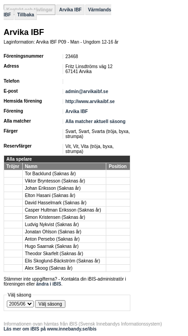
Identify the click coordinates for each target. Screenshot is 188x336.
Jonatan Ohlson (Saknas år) (53, 231)
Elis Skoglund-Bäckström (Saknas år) (62, 260)
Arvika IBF (70, 9)
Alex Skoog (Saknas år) (49, 268)
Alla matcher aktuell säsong (95, 121)
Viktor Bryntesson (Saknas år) (55, 180)
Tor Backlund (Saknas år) (50, 173)
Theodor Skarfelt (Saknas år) (54, 253)
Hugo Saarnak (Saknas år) (52, 246)
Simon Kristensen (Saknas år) (55, 217)
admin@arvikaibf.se (86, 91)
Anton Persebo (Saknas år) (52, 239)
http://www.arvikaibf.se (90, 101)
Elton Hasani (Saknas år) (50, 195)
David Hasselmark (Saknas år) (56, 202)
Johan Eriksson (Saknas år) (53, 188)
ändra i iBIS (48, 284)
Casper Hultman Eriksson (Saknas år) (63, 210)
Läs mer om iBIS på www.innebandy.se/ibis (50, 328)
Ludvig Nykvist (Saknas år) (52, 224)
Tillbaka (25, 14)
